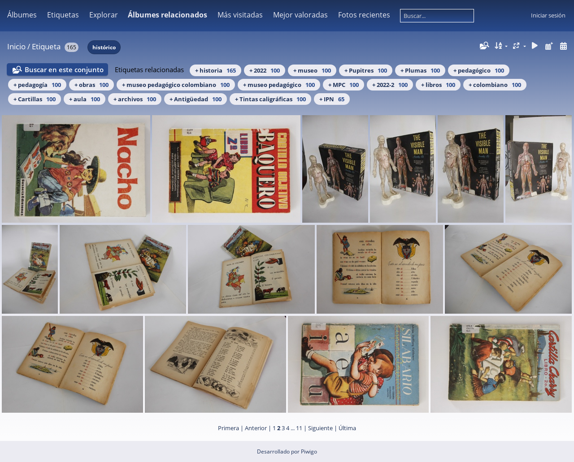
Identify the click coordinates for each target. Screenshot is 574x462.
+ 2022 (264, 70)
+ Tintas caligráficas (270, 99)
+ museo (312, 70)
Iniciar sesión (548, 15)
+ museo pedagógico (279, 85)
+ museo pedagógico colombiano (176, 85)
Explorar (103, 15)
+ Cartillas (34, 99)
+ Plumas (420, 70)
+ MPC (343, 85)
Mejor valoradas (300, 15)
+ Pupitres (365, 70)
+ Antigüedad (196, 99)
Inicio (16, 46)
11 (299, 428)
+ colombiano (495, 85)
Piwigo (309, 451)
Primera (228, 428)
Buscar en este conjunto (64, 69)
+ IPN (331, 99)
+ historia (215, 70)
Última (347, 428)
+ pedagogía (37, 85)
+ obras (91, 85)
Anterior (256, 428)
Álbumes (22, 15)
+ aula (84, 99)
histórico (104, 47)
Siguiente (320, 428)
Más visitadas (240, 15)
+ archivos (134, 99)
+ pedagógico (478, 70)
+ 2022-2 (390, 85)
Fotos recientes (364, 15)
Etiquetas (63, 15)
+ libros (438, 85)
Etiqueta (46, 46)
